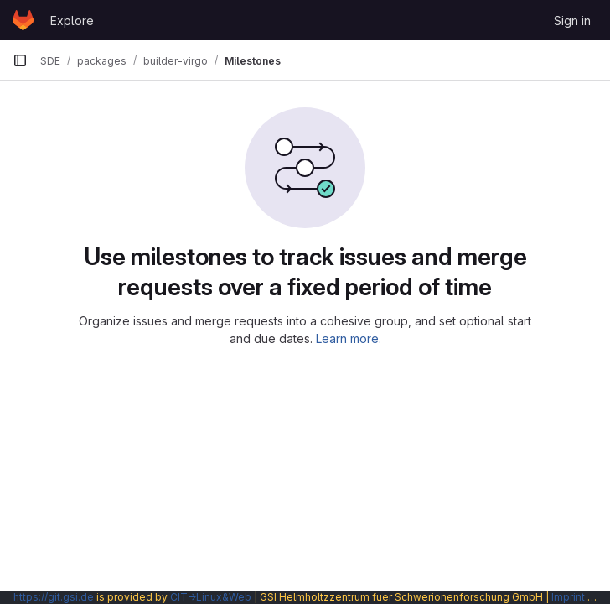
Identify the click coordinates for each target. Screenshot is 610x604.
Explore (72, 20)
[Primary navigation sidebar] (20, 60)
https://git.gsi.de (53, 597)
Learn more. (348, 338)
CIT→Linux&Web (210, 597)
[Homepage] (23, 20)
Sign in (572, 20)
